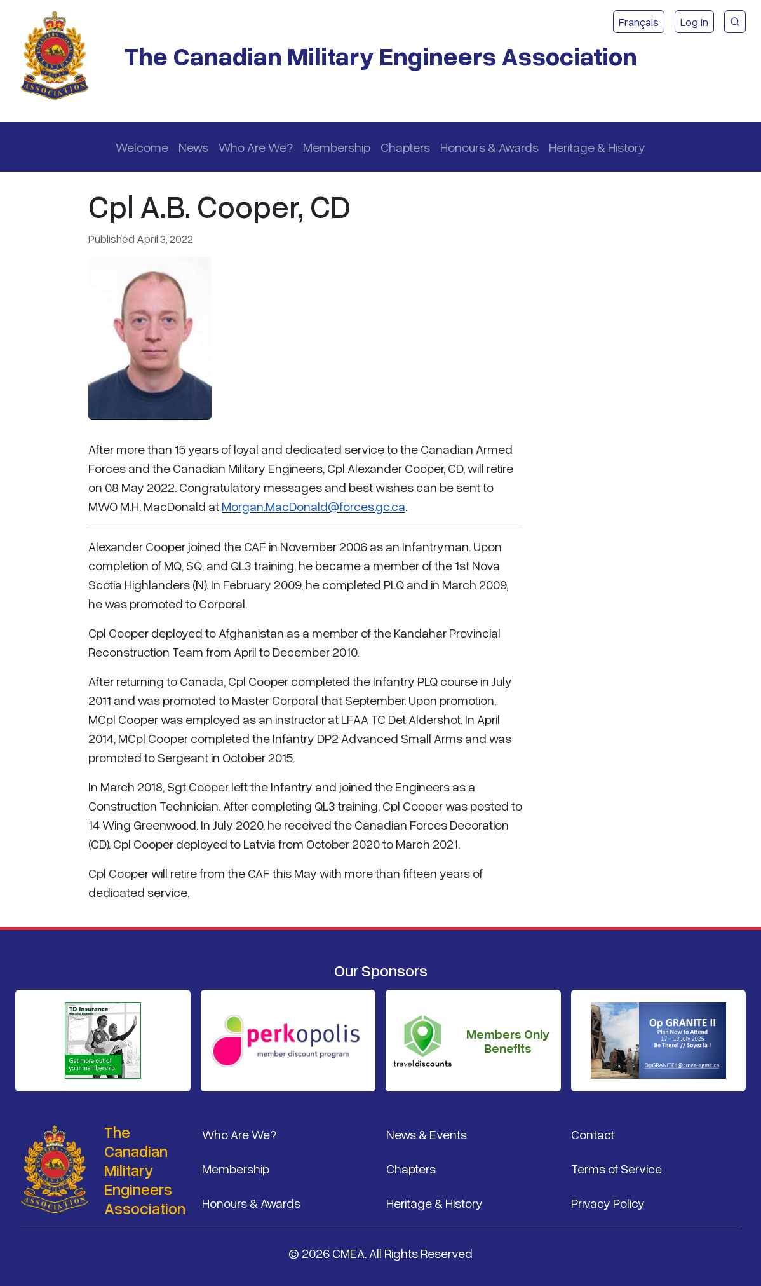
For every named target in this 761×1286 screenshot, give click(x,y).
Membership (336, 146)
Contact (592, 1134)
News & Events (426, 1134)
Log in (694, 22)
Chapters (405, 146)
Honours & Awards (489, 146)
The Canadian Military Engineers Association (381, 55)
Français (639, 22)
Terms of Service (616, 1168)
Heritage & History (597, 146)
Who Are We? (256, 146)
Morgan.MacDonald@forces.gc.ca (313, 506)
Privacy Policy (608, 1202)
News (193, 146)
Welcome (142, 146)
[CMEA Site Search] (735, 21)
